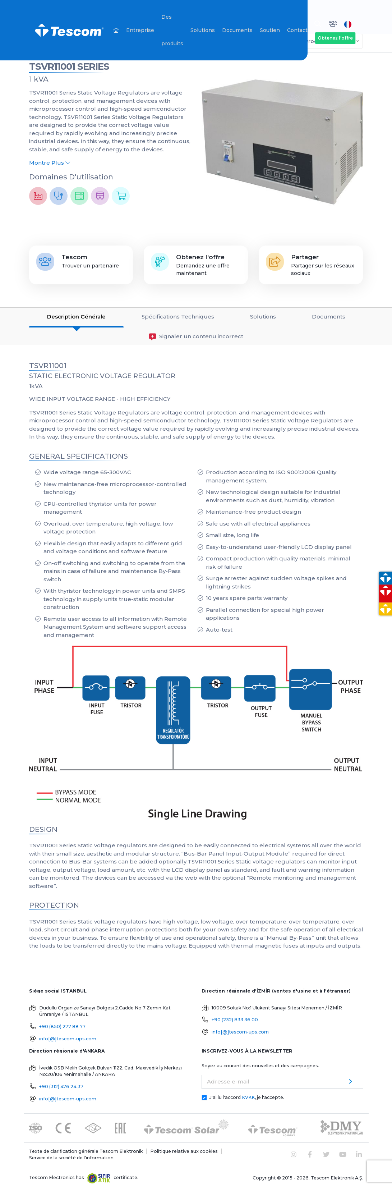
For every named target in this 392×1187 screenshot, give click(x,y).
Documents (237, 30)
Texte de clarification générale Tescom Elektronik (86, 1149)
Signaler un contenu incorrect (196, 334)
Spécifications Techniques (178, 314)
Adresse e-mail (228, 1079)
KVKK (248, 1095)
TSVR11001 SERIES (69, 64)
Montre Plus (49, 160)
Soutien (270, 30)
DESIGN (43, 827)
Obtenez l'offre (335, 38)
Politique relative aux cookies (184, 1149)
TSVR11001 (47, 363)
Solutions (202, 30)
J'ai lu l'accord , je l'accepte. (246, 1095)
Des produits (172, 30)
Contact (297, 30)
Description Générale (76, 314)
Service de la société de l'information (71, 1156)
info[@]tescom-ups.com (67, 1036)
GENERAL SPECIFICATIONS (78, 454)
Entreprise (140, 30)
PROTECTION (54, 903)
